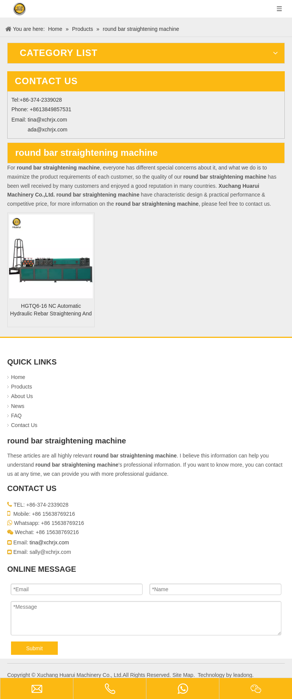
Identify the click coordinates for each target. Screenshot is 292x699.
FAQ (16, 416)
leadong (242, 675)
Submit (34, 648)
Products (21, 387)
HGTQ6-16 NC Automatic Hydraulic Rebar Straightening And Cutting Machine (51, 310)
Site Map (182, 675)
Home (18, 377)
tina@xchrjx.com (47, 120)
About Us (22, 396)
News (17, 406)
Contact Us (24, 425)
